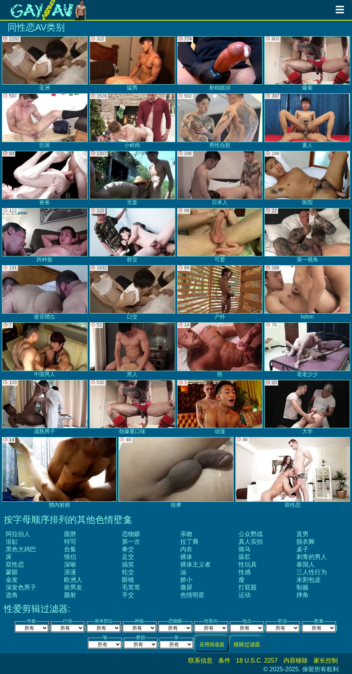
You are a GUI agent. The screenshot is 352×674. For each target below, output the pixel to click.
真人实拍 (250, 541)
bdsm (307, 292)
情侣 (70, 557)
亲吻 (186, 534)
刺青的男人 (311, 557)
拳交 (128, 549)
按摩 (175, 472)
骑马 (244, 549)
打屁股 (247, 587)
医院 (307, 178)
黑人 (132, 349)
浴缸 (12, 541)
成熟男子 (45, 407)
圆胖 (70, 534)
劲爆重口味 (132, 407)
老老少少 (307, 349)
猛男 (132, 63)
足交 (128, 557)
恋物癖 (131, 534)
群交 (132, 235)
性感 (244, 572)
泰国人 (305, 564)
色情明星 (192, 595)
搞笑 (128, 564)
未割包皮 (308, 579)
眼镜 (128, 579)
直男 (302, 534)
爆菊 (307, 63)
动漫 (220, 407)
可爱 (220, 235)
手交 (128, 595)
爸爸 (45, 178)
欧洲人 (73, 579)
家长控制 (326, 660)
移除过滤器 (247, 644)
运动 (244, 595)
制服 (302, 587)
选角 (12, 595)
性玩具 (247, 564)
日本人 (220, 178)
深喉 (70, 564)
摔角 (302, 595)
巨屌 (45, 120)
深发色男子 (21, 587)
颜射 (70, 595)
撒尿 (186, 587)
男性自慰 (220, 120)
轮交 (128, 572)
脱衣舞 (305, 541)
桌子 (302, 549)
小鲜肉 (132, 120)
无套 (132, 178)
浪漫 (70, 572)
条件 (224, 660)
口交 (132, 292)
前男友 (73, 587)
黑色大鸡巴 (21, 549)
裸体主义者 (195, 564)
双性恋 (15, 564)
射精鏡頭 (220, 63)
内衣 (186, 549)
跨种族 (45, 235)
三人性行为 (311, 572)
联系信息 (200, 660)
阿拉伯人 (18, 534)
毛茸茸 (131, 587)
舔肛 (244, 557)
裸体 (186, 557)
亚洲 (45, 63)
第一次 (131, 541)
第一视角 (307, 235)
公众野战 (250, 534)
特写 (70, 541)
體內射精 (59, 472)
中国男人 (45, 349)
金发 (12, 579)
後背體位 (45, 292)
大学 (307, 407)
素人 (307, 120)
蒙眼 (12, 572)
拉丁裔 (189, 541)
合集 (70, 549)
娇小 (186, 579)
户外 (220, 292)
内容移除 (295, 660)
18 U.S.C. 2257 (257, 660)
